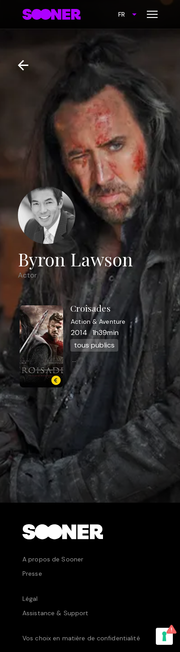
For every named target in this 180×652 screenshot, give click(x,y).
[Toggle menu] (152, 14)
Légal (30, 599)
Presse (32, 573)
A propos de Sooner (52, 559)
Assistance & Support (55, 613)
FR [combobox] (121, 14)
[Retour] (19, 65)
